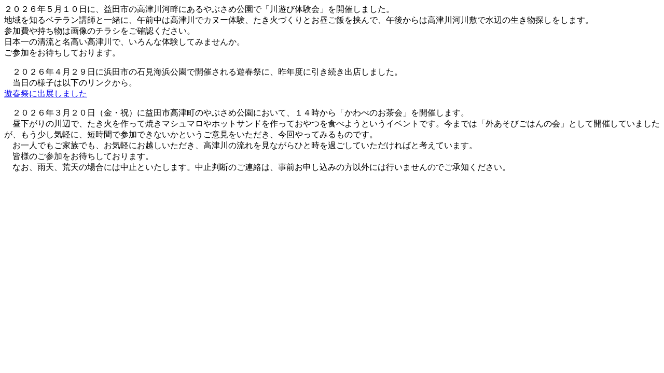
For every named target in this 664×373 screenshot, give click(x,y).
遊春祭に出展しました (45, 93)
